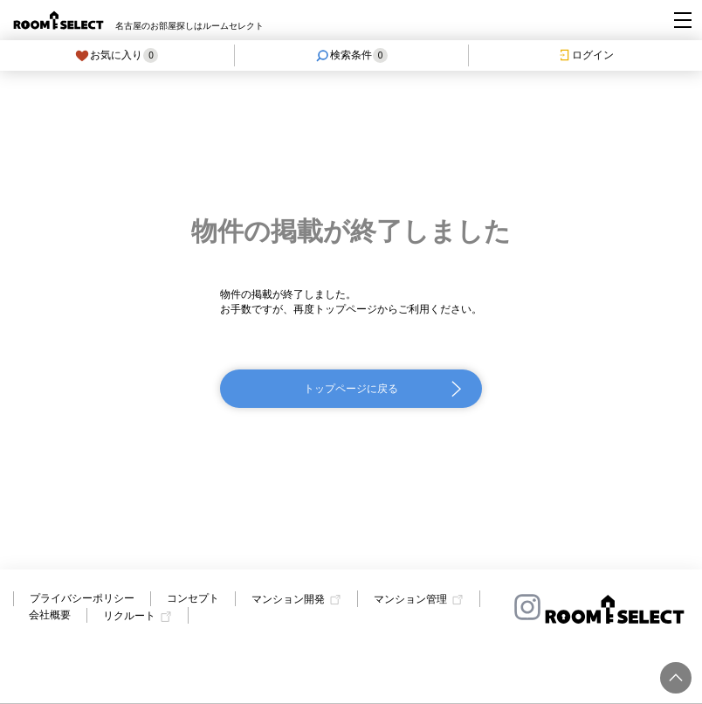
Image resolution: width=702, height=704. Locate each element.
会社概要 (50, 615)
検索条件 (351, 55)
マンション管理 (410, 599)
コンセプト (193, 598)
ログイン (585, 55)
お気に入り (116, 55)
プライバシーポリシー (82, 598)
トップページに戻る (351, 389)
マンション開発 (288, 599)
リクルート (129, 617)
